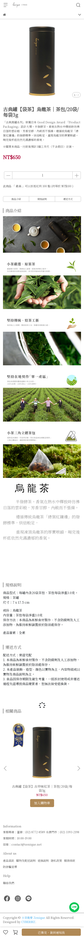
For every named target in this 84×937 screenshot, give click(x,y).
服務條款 (69, 861)
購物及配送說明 (26, 861)
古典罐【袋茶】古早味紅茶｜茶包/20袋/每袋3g (42, 788)
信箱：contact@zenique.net (22, 844)
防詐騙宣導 (10, 867)
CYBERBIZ (28, 922)
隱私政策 (56, 861)
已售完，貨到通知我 (51, 932)
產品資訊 (8, 861)
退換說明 (43, 861)
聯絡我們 (8, 883)
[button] (78, 768)
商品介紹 (16, 199)
